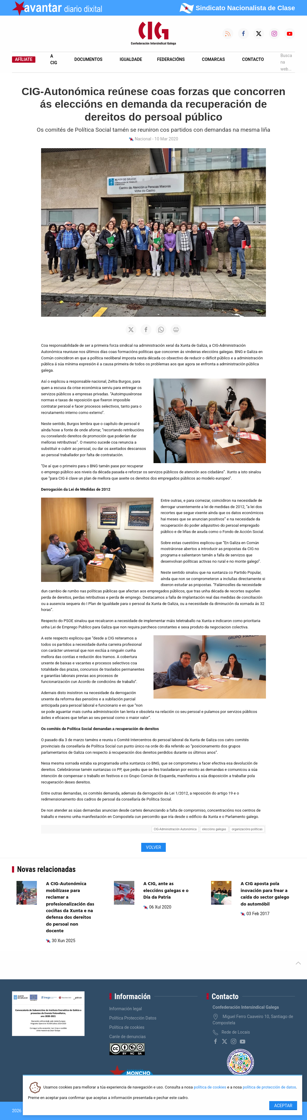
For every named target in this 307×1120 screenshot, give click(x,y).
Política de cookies (127, 1027)
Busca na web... (285, 62)
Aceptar (283, 1105)
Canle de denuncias (127, 1036)
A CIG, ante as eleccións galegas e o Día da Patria (166, 890)
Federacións (171, 59)
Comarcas (213, 59)
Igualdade (131, 59)
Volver (153, 847)
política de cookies (210, 1087)
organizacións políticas (247, 829)
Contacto (253, 59)
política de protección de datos (269, 1087)
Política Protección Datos (132, 1018)
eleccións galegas (214, 829)
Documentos (88, 59)
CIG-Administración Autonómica (175, 829)
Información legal (125, 1008)
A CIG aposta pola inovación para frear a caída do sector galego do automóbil (264, 894)
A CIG (53, 59)
